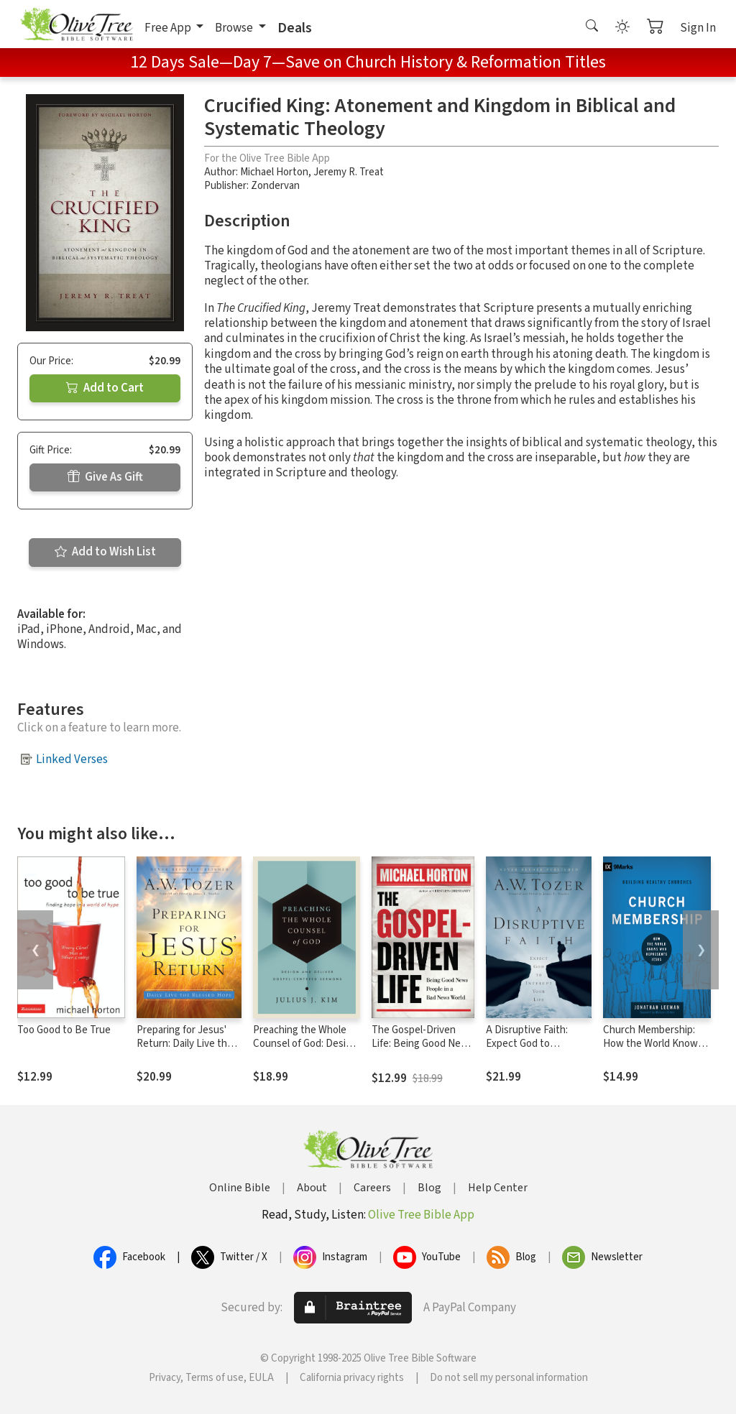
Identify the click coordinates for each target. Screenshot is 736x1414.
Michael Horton (274, 172)
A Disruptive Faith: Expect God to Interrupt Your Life (527, 1043)
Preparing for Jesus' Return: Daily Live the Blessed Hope (185, 1043)
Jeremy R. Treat (348, 172)
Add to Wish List (105, 551)
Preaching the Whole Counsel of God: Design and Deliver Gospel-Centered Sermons (305, 1050)
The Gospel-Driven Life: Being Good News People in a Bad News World (423, 1050)
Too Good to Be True (64, 1030)
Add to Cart (105, 388)
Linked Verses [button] (72, 759)
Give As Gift (105, 477)
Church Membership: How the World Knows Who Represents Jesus (655, 1043)
